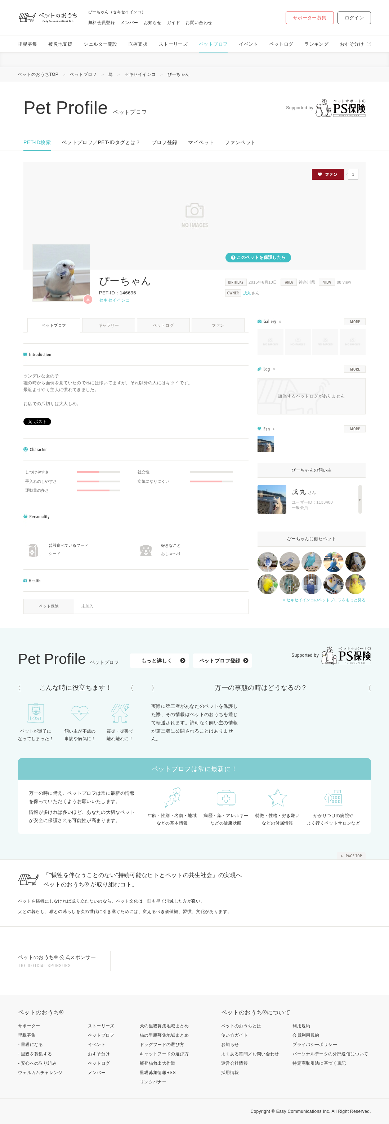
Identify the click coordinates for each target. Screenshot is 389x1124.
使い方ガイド (234, 1035)
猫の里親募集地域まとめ (164, 1035)
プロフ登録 (165, 142)
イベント (248, 44)
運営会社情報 (234, 1063)
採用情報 (230, 1072)
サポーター (29, 1025)
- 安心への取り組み (37, 1063)
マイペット (201, 142)
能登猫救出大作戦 (157, 1063)
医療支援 (138, 44)
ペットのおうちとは (241, 1025)
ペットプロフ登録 (220, 661)
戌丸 (247, 293)
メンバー (129, 22)
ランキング (316, 44)
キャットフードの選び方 (164, 1053)
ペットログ (281, 44)
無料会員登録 (101, 22)
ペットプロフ (213, 44)
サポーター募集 (310, 17)
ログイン (354, 17)
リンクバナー (153, 1081)
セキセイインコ (140, 74)
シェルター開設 (100, 44)
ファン (218, 325)
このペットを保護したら (261, 257)
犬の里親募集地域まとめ (164, 1025)
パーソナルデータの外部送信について (330, 1053)
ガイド (173, 22)
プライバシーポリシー (314, 1044)
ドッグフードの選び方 (162, 1044)
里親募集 (27, 44)
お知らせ (152, 22)
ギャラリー (108, 325)
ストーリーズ (173, 44)
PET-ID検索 (37, 142)
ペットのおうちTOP (38, 74)
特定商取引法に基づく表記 (319, 1063)
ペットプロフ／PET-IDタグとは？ (101, 142)
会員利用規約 (305, 1035)
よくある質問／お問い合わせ (250, 1053)
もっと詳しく (156, 661)
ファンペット (240, 142)
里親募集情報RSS (158, 1072)
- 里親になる (30, 1044)
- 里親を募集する (35, 1053)
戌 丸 (304, 491)
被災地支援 (60, 44)
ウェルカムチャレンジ (40, 1072)
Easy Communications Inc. (303, 1111)
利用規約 (301, 1025)
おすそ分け (352, 44)
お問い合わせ (198, 22)
